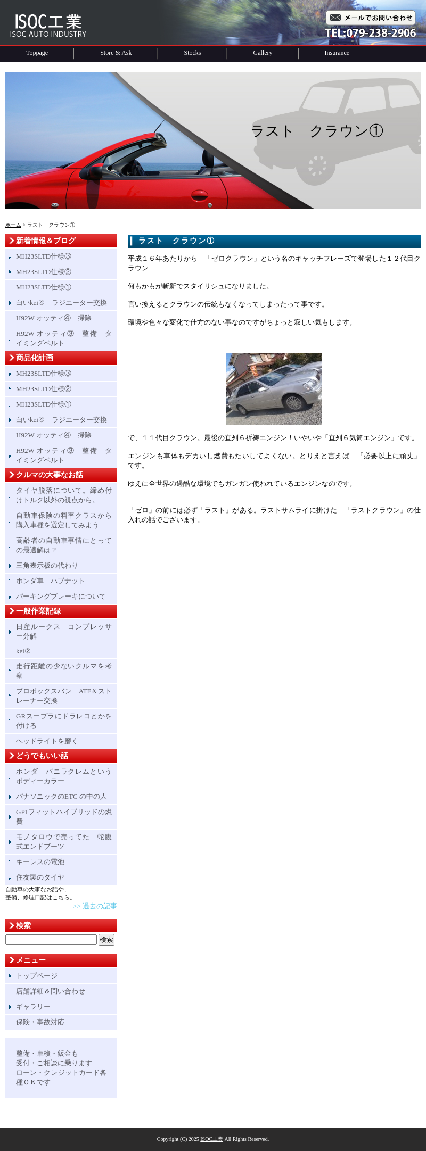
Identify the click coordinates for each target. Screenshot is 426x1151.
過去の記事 (100, 906)
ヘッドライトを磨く (47, 741)
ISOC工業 (211, 1139)
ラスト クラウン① (176, 241)
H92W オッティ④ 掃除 (54, 318)
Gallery (263, 52)
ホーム (13, 225)
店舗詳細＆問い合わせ (50, 991)
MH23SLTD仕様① (43, 287)
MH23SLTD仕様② (43, 272)
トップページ (37, 976)
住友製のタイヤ (40, 877)
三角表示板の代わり (47, 565)
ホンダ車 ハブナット (50, 581)
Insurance (337, 52)
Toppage (37, 52)
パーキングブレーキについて (61, 596)
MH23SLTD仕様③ (43, 256)
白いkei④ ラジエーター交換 (61, 303)
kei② (23, 651)
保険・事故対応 (40, 1022)
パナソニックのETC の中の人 (61, 796)
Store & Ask (116, 52)
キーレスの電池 (40, 862)
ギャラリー (33, 1007)
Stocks (192, 52)
